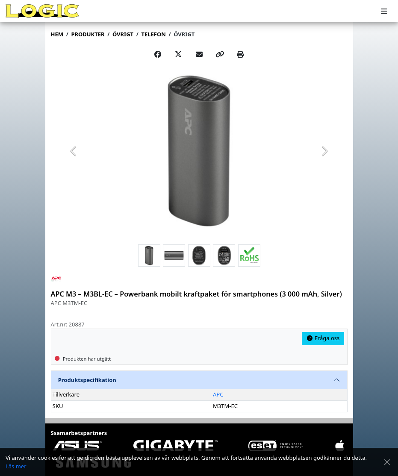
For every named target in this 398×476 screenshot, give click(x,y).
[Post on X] (178, 54)
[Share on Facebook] (158, 54)
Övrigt (184, 34)
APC (218, 394)
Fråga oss (322, 338)
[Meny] (383, 11)
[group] (199, 151)
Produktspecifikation (87, 380)
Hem (57, 34)
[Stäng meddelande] (387, 462)
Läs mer (16, 466)
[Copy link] (220, 54)
